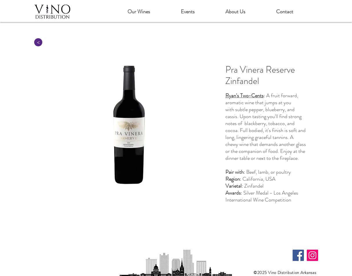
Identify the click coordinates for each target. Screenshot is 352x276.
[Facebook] (298, 255)
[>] (38, 42)
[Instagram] (312, 255)
